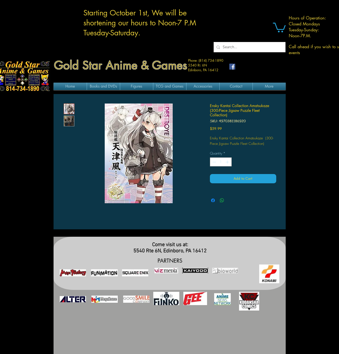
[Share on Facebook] (213, 200)
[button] (279, 27)
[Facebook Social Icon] (232, 67)
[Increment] (228, 162)
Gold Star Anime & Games (120, 65)
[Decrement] (214, 162)
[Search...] (249, 47)
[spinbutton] (221, 162)
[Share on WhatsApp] (222, 200)
